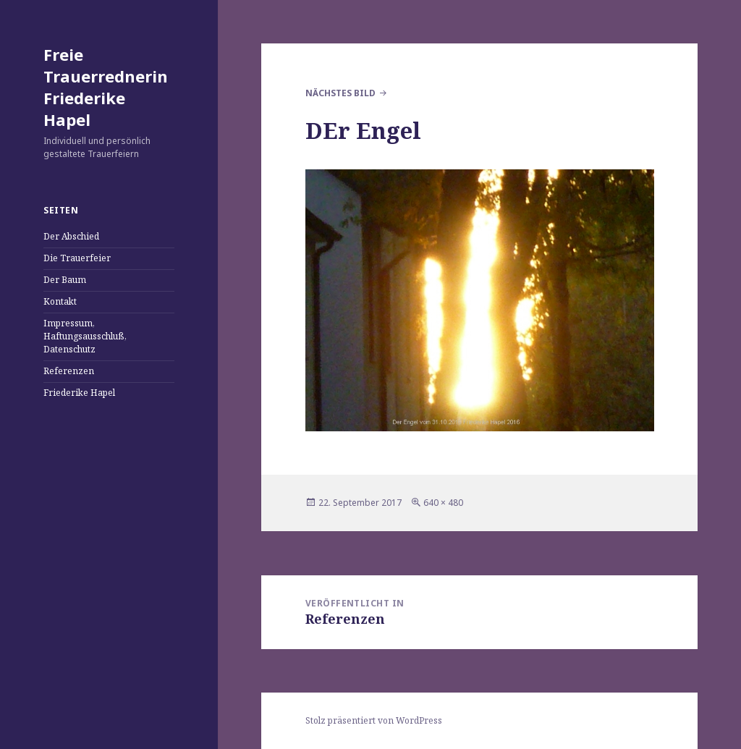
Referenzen (68, 371)
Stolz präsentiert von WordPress (373, 720)
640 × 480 (443, 502)
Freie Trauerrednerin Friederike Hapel (105, 86)
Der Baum (64, 280)
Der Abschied (71, 236)
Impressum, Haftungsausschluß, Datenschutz (85, 336)
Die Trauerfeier (77, 258)
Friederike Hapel (79, 392)
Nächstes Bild (340, 93)
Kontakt (60, 301)
